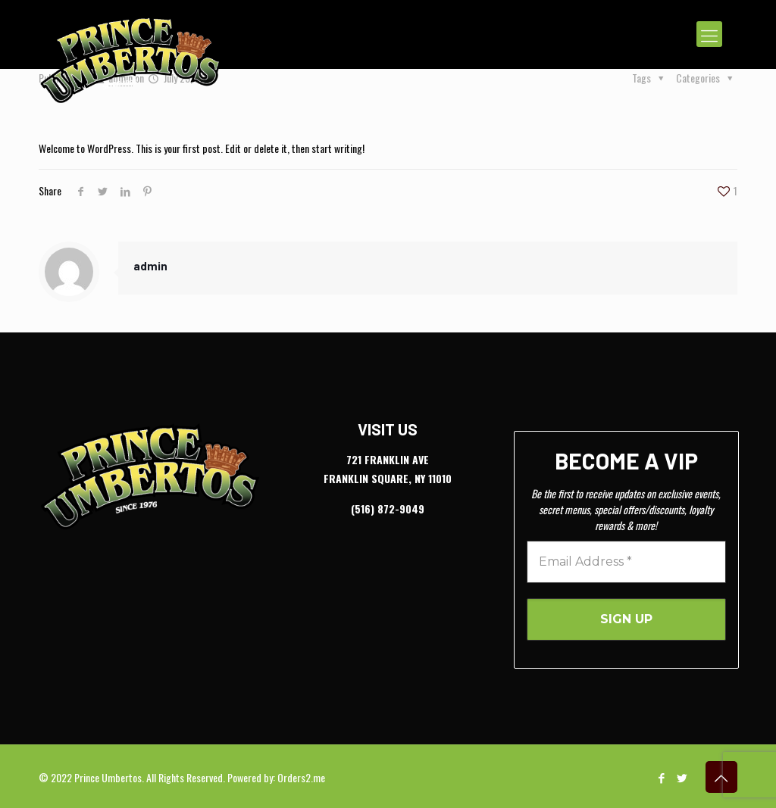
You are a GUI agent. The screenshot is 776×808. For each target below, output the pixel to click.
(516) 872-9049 (387, 508)
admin (150, 266)
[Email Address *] (626, 562)
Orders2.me (301, 777)
